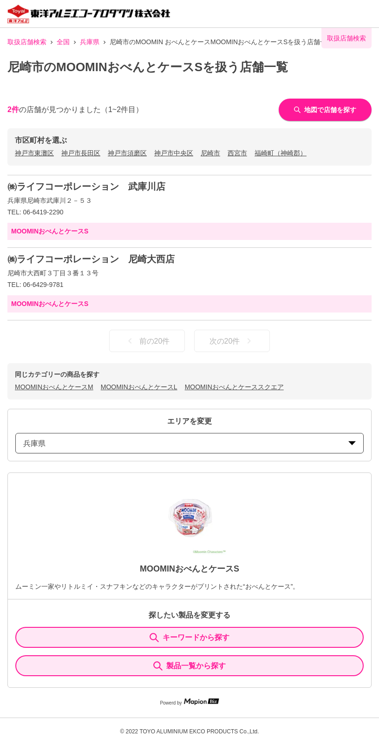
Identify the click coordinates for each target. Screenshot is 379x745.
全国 (63, 42)
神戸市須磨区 (127, 153)
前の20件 (147, 340)
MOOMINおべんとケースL (139, 387)
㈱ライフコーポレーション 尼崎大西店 (91, 259)
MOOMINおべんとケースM (54, 387)
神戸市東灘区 (34, 153)
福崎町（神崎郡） (281, 153)
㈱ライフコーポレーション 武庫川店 (86, 186)
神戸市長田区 (80, 153)
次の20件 (232, 340)
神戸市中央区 (173, 153)
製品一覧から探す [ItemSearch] (189, 666)
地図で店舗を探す (325, 109)
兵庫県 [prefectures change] (189, 443)
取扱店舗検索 (26, 42)
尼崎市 (210, 153)
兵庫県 (89, 42)
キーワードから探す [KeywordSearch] (189, 637)
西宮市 (237, 153)
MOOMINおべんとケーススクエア (234, 387)
